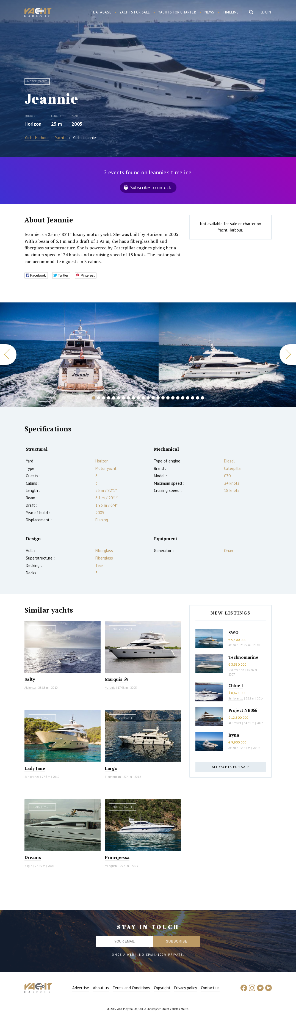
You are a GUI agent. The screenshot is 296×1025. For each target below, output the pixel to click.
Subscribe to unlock (150, 187)
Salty (29, 679)
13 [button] (153, 397)
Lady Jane (34, 768)
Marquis (110, 688)
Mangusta (111, 866)
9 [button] (133, 397)
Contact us (210, 987)
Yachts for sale (135, 12)
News (209, 12)
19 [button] (182, 397)
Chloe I (235, 685)
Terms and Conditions (131, 987)
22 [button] (197, 397)
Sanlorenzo (31, 777)
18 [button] (177, 397)
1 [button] (93, 397)
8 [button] (128, 397)
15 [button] (163, 397)
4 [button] (108, 397)
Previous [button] (8, 354)
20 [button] (187, 397)
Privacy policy (185, 987)
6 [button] (118, 397)
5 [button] (113, 397)
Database (102, 12)
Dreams (32, 857)
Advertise (80, 987)
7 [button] (123, 397)
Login (266, 12)
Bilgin (28, 866)
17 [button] (173, 397)
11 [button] (143, 397)
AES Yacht (234, 723)
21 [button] (192, 397)
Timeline (231, 12)
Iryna (233, 735)
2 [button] (98, 397)
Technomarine (243, 657)
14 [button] (158, 397)
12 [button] (148, 397)
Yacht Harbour (38, 13)
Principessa (117, 857)
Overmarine (236, 670)
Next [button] (288, 354)
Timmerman (113, 777)
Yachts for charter (177, 12)
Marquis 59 (116, 679)
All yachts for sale (230, 767)
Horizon (33, 124)
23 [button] (202, 397)
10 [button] (138, 397)
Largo (111, 768)
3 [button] (103, 397)
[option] (79, 354)
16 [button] (168, 397)
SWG (233, 632)
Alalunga (30, 688)
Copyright (162, 987)
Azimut (233, 645)
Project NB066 (242, 710)
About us (101, 987)
